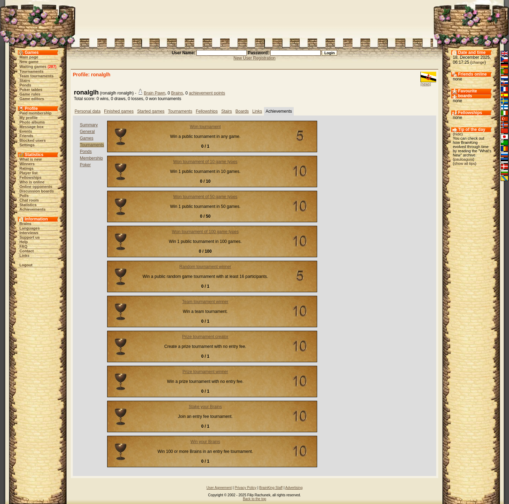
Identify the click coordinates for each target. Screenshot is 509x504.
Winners (27, 164)
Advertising (293, 488)
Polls (24, 196)
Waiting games (33, 66)
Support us (30, 237)
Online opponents (36, 186)
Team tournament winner (205, 301)
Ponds (26, 85)
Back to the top (254, 499)
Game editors (32, 99)
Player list (29, 173)
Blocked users (33, 140)
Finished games (119, 111)
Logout (26, 265)
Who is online (32, 182)
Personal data (87, 111)
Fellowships (31, 177)
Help (24, 242)
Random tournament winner (205, 266)
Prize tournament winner (205, 371)
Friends (27, 136)
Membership (91, 158)
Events (26, 131)
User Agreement (219, 488)
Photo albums (32, 122)
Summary (89, 124)
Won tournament (205, 126)
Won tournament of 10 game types (205, 161)
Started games (151, 111)
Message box (32, 127)
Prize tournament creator (205, 336)
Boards (242, 111)
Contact (27, 251)
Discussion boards (37, 191)
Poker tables (31, 90)
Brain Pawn (154, 93)
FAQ (24, 246)
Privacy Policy (245, 488)
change (478, 62)
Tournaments (32, 71)
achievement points (207, 93)
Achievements (33, 209)
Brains (26, 224)
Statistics (28, 205)
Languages (30, 228)
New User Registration (254, 58)
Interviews (29, 233)
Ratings (27, 168)
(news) (425, 84)
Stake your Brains (205, 406)
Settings (27, 145)
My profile (29, 117)
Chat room (29, 200)
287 (52, 66)
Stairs (25, 80)
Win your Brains (205, 441)
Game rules (30, 94)
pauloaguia (463, 159)
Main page (29, 57)
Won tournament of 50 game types (205, 196)
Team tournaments (37, 76)
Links (25, 255)
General (87, 131)
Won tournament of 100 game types (205, 231)
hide (457, 134)
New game (29, 61)
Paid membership (36, 113)
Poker (85, 164)
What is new (31, 159)
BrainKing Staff (271, 488)
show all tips (464, 163)
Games (86, 138)
